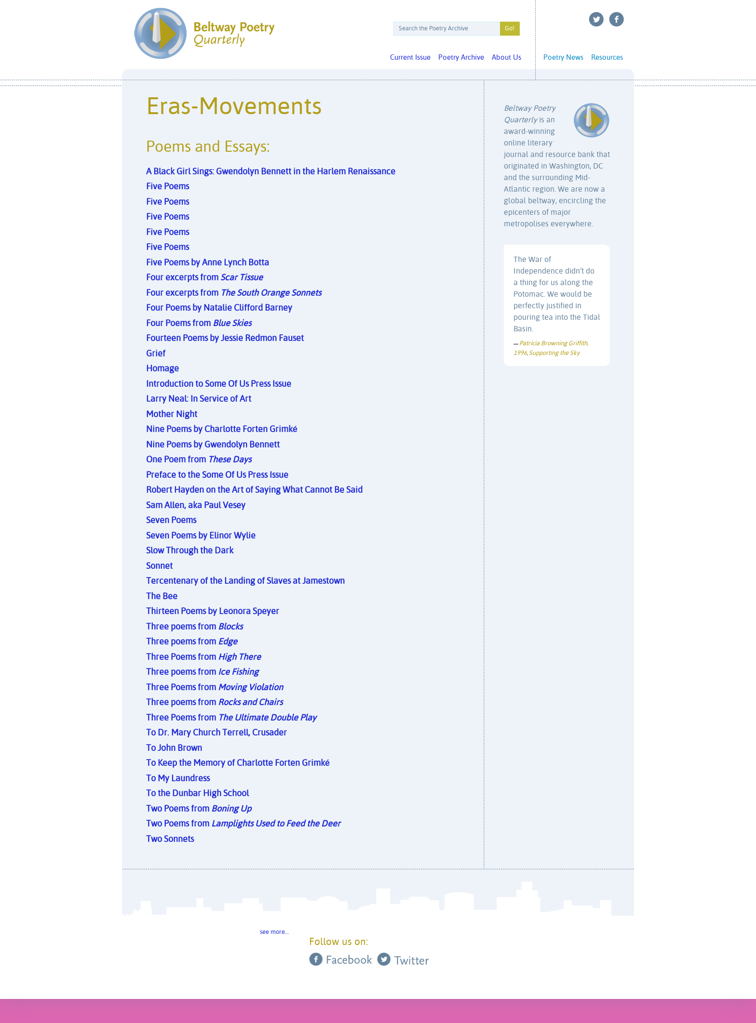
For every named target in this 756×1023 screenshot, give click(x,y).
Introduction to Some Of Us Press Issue (218, 384)
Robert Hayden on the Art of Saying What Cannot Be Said (254, 490)
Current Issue (410, 57)
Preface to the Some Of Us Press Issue (217, 475)
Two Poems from (198, 809)
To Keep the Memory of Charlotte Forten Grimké (238, 763)
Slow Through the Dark (189, 551)
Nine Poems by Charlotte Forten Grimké (221, 429)
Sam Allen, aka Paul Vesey (195, 505)
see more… (274, 932)
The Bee (161, 596)
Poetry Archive (461, 57)
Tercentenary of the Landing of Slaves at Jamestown (245, 581)
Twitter (596, 19)
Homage (162, 369)
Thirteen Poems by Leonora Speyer (212, 611)
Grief (155, 354)
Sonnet (159, 566)
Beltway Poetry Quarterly (204, 33)
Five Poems (167, 187)
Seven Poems (171, 520)
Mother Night (171, 414)
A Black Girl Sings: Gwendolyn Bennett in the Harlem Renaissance (270, 172)
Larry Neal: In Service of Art (198, 399)
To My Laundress (178, 778)
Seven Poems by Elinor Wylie (201, 536)
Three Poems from (203, 657)
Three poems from (194, 627)
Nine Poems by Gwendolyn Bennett (213, 445)
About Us (506, 57)
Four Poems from (198, 323)
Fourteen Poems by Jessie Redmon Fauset (225, 338)
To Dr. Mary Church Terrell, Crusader (216, 733)
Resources (607, 57)
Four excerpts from (204, 278)
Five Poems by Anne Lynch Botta (207, 263)
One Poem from (198, 460)
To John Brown (174, 748)
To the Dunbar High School (197, 793)
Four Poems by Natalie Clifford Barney (219, 308)
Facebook (616, 19)
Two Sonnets (170, 839)
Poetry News (563, 57)
